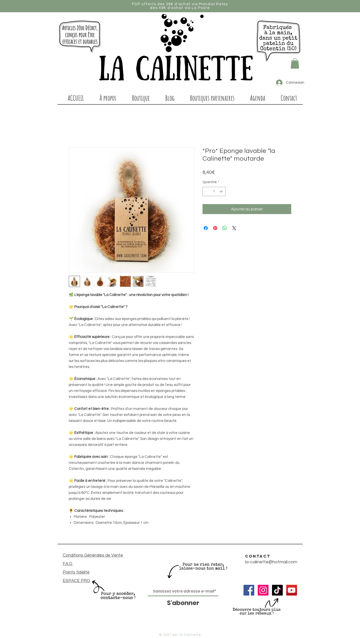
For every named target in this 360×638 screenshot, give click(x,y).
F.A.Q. (68, 564)
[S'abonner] (183, 603)
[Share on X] (234, 228)
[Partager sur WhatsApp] (225, 228)
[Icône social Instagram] (263, 590)
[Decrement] (206, 191)
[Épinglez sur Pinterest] (215, 228)
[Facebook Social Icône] (249, 590)
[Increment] (221, 191)
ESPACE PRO (76, 581)
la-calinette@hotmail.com (271, 562)
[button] (294, 63)
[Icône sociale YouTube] (291, 590)
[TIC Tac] (277, 590)
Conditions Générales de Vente (93, 555)
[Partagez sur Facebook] (206, 228)
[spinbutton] (214, 191)
